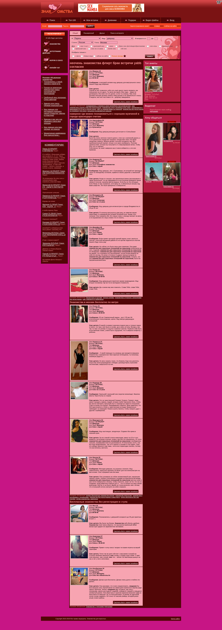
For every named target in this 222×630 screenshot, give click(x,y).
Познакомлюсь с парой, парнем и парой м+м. (53, 83)
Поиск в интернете (117, 33)
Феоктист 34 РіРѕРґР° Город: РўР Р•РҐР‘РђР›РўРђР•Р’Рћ (53, 172)
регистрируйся (54, 34)
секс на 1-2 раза (95, 49)
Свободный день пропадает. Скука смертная (55, 99)
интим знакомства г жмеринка (87, 499)
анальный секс (166, 46)
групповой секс (97, 46)
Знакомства (55, 44)
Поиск (52, 20)
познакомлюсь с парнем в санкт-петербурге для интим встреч (108, 106)
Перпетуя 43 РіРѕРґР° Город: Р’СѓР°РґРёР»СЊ (53, 197)
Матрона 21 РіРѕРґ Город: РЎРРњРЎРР (52, 206)
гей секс (122, 49)
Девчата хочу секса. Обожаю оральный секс (53, 105)
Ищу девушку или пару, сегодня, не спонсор (53, 128)
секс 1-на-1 (82, 46)
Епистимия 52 (169, 186)
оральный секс (79, 49)
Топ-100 (72, 20)
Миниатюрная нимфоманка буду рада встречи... (55, 134)
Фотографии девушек (51, 52)
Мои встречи (92, 20)
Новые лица (87, 56)
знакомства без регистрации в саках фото (104, 497)
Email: (52, 26)
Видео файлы (152, 20)
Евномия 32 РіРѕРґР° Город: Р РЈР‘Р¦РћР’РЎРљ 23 (53, 223)
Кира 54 (148, 181)
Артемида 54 (168, 141)
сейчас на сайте (100, 56)
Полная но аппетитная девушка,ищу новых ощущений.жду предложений (53, 91)
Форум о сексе (56, 60)
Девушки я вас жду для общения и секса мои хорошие (53, 121)
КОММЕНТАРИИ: (54, 145)
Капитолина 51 (151, 156)
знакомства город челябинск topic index (116, 107)
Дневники (112, 20)
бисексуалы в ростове (94, 297)
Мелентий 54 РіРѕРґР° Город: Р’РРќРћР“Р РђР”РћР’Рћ (54, 186)
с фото (76, 56)
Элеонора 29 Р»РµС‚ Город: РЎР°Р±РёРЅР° (53, 244)
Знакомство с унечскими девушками (99, 606)
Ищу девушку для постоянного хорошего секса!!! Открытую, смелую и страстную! (54, 112)
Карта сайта (175, 619)
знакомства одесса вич (123, 495)
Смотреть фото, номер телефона (126, 102)
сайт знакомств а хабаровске (93, 299)
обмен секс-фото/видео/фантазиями (130, 46)
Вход (172, 20)
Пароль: (73, 26)
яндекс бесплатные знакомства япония (100, 495)
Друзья (102, 33)
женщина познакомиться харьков (99, 111)
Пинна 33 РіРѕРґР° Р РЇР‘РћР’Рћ (49, 150)
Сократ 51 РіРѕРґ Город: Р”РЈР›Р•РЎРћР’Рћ (52, 215)
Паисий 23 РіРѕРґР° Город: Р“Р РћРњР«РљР (53, 255)
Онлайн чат (55, 68)
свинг (109, 46)
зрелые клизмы (108, 297)
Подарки (132, 20)
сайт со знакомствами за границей (109, 109)
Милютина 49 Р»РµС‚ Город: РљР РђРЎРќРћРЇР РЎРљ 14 (53, 234)
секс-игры (152, 46)
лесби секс (110, 49)
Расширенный (89, 33)
